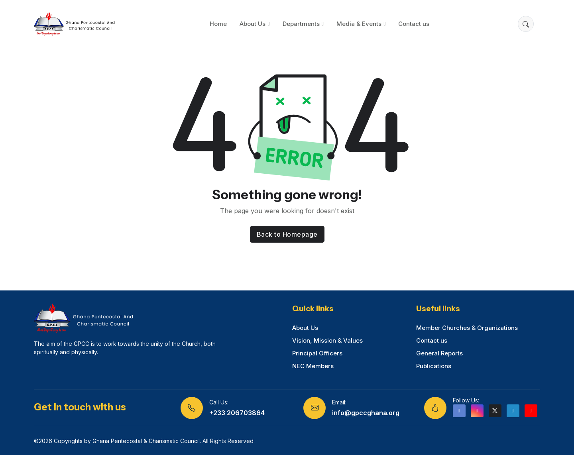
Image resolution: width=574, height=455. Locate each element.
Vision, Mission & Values (327, 340)
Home (218, 23)
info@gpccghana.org (365, 413)
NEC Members (313, 366)
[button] (526, 24)
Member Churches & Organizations (467, 327)
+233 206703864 (237, 413)
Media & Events (358, 23)
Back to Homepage (287, 234)
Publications (433, 366)
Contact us (413, 23)
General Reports (439, 353)
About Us (252, 23)
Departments (301, 23)
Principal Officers (317, 353)
